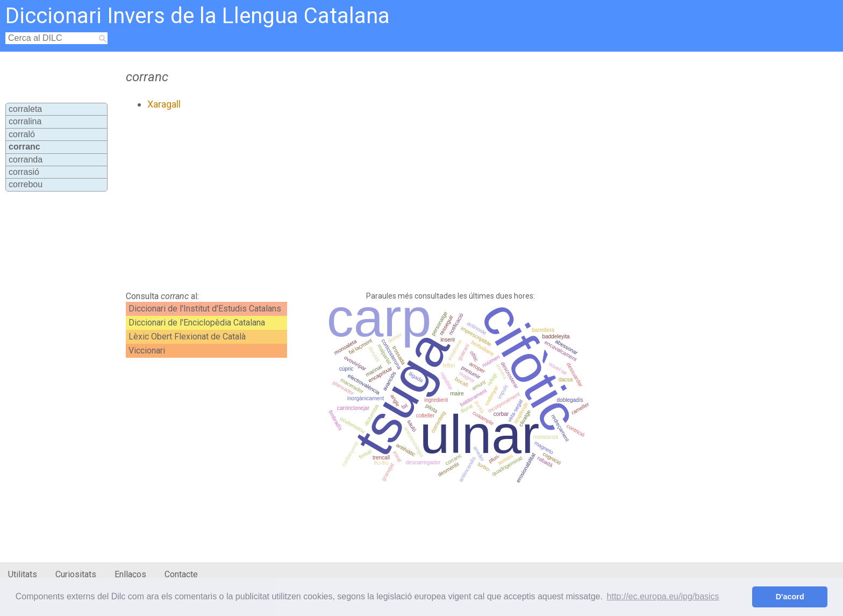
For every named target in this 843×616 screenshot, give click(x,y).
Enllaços (130, 574)
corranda (25, 159)
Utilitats (22, 574)
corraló (22, 134)
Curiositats (75, 574)
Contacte (181, 574)
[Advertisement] (366, 200)
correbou (25, 184)
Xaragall (164, 104)
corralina (25, 121)
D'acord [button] (790, 596)
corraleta (25, 109)
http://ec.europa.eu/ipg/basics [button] (663, 596)
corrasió (24, 171)
